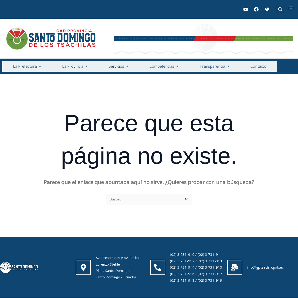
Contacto (258, 66)
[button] (280, 9)
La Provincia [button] (75, 66)
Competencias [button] (163, 66)
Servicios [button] (118, 66)
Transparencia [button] (214, 66)
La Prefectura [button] (27, 66)
